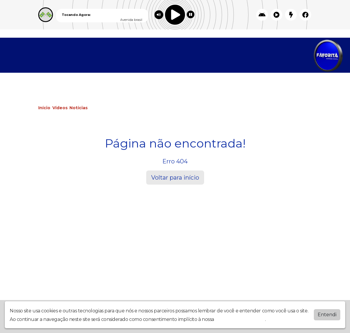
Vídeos (60, 107)
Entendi (327, 314)
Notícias (78, 107)
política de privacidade (240, 319)
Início (44, 107)
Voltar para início (175, 177)
